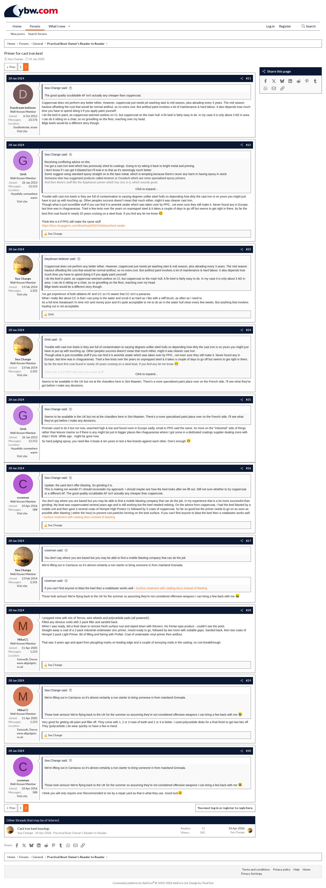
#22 (248, 145)
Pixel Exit (208, 883)
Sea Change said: (56, 88)
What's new (57, 26)
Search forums (37, 34)
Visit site (22, 131)
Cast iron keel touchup (33, 828)
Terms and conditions (256, 869)
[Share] (241, 78)
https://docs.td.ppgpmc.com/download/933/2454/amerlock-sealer (83, 225)
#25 (248, 399)
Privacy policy (281, 869)
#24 (248, 330)
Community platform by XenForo (151, 883)
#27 (248, 540)
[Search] (308, 26)
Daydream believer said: (60, 259)
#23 (248, 249)
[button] (69, 26)
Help (297, 869)
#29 (248, 680)
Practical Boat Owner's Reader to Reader (80, 833)
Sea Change (15, 59)
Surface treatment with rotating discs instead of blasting (79, 517)
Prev (12, 67)
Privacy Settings (251, 873)
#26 (248, 468)
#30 (248, 750)
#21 (248, 78)
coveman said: (53, 550)
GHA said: (51, 339)
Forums (35, 26)
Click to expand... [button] (146, 189)
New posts (18, 34)
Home (16, 26)
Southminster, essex (25, 127)
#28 (248, 610)
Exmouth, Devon (27, 659)
